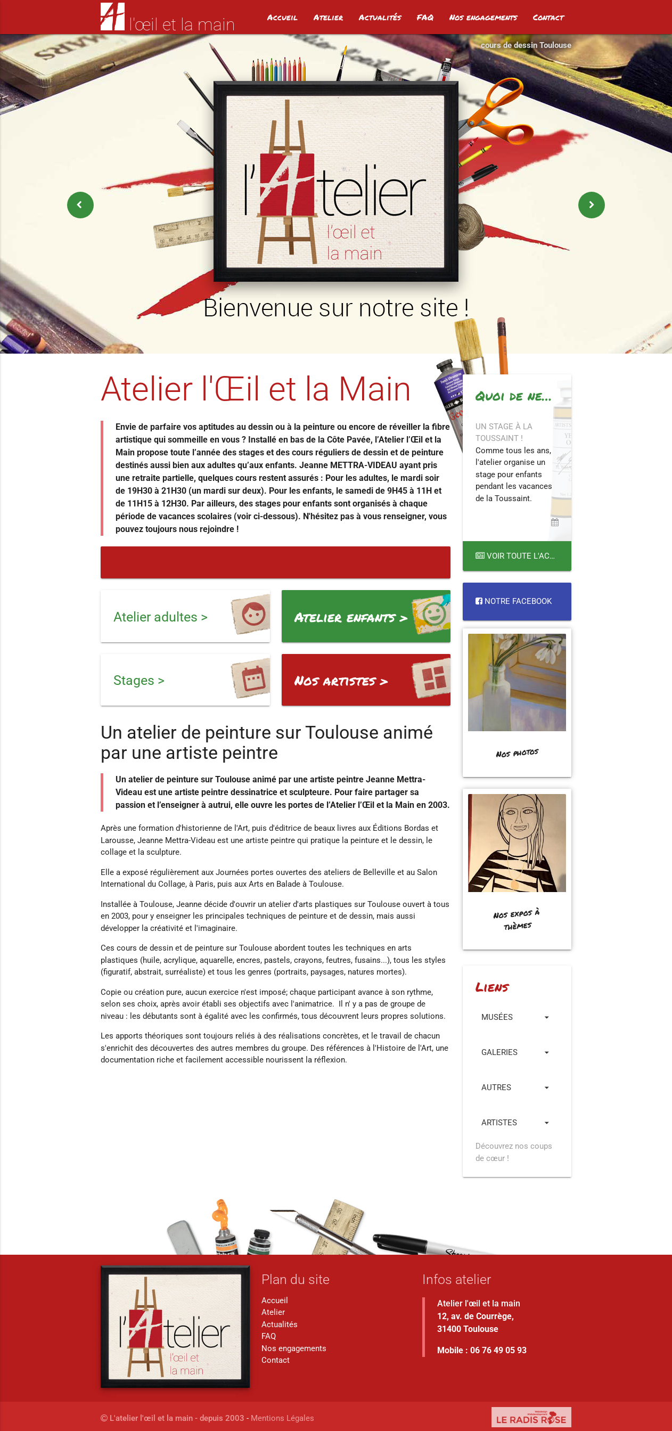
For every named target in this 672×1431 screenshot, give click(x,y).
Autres (516, 1087)
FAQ (425, 17)
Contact (548, 17)
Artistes (516, 1122)
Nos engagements (483, 17)
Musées (516, 1017)
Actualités (380, 17)
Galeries (516, 1052)
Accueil (282, 17)
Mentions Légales (282, 1418)
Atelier (328, 17)
